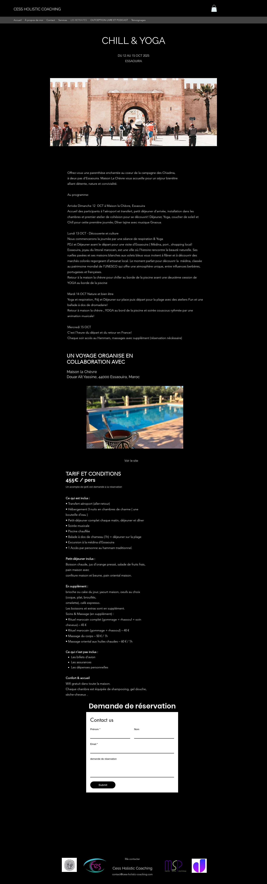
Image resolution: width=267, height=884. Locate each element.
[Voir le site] (131, 460)
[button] (214, 8)
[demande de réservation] (132, 769)
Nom (136, 729)
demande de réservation (103, 758)
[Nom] (153, 735)
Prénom (95, 729)
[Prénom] (109, 735)
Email (94, 744)
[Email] (131, 750)
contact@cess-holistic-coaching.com (132, 874)
